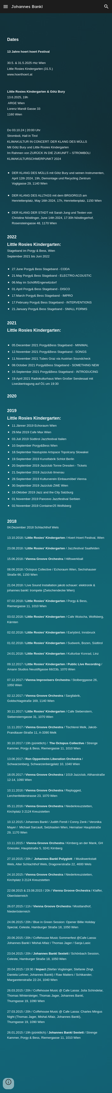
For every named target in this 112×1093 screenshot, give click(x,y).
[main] (56, 550)
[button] (5, 6)
